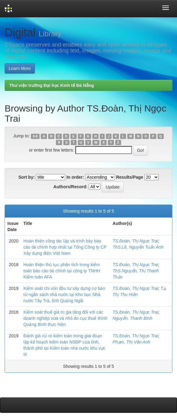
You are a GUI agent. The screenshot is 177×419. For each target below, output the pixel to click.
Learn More (20, 68)
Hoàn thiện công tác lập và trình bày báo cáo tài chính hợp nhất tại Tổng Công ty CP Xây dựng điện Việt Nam (65, 247)
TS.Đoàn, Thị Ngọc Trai (135, 240)
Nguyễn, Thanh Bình (133, 318)
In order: (75, 177)
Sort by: (26, 177)
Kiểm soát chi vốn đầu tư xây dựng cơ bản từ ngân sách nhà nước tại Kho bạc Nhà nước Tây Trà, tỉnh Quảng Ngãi (64, 294)
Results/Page (129, 177)
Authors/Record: (70, 186)
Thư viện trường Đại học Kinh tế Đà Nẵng (51, 85)
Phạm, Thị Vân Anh (131, 342)
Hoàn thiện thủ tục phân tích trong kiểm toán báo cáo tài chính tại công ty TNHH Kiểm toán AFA (61, 270)
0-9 (35, 136)
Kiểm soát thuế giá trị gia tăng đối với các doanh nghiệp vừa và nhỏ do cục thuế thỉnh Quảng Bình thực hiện (65, 318)
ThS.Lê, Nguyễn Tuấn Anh (138, 247)
